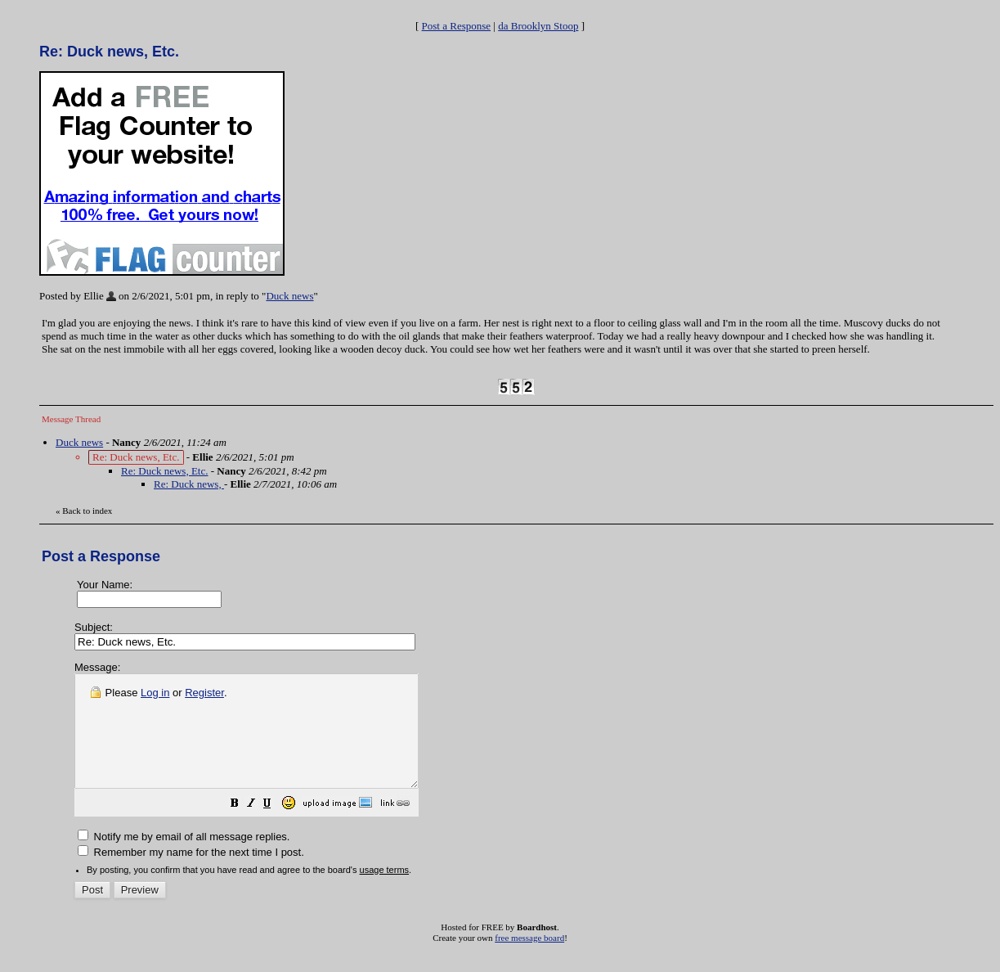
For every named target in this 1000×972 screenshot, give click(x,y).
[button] (275, 827)
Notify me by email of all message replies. (183, 859)
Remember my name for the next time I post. (191, 874)
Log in (155, 692)
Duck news (289, 296)
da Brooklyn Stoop (538, 26)
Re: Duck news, (189, 484)
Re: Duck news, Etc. (165, 471)
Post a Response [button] (456, 26)
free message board (529, 960)
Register (204, 692)
